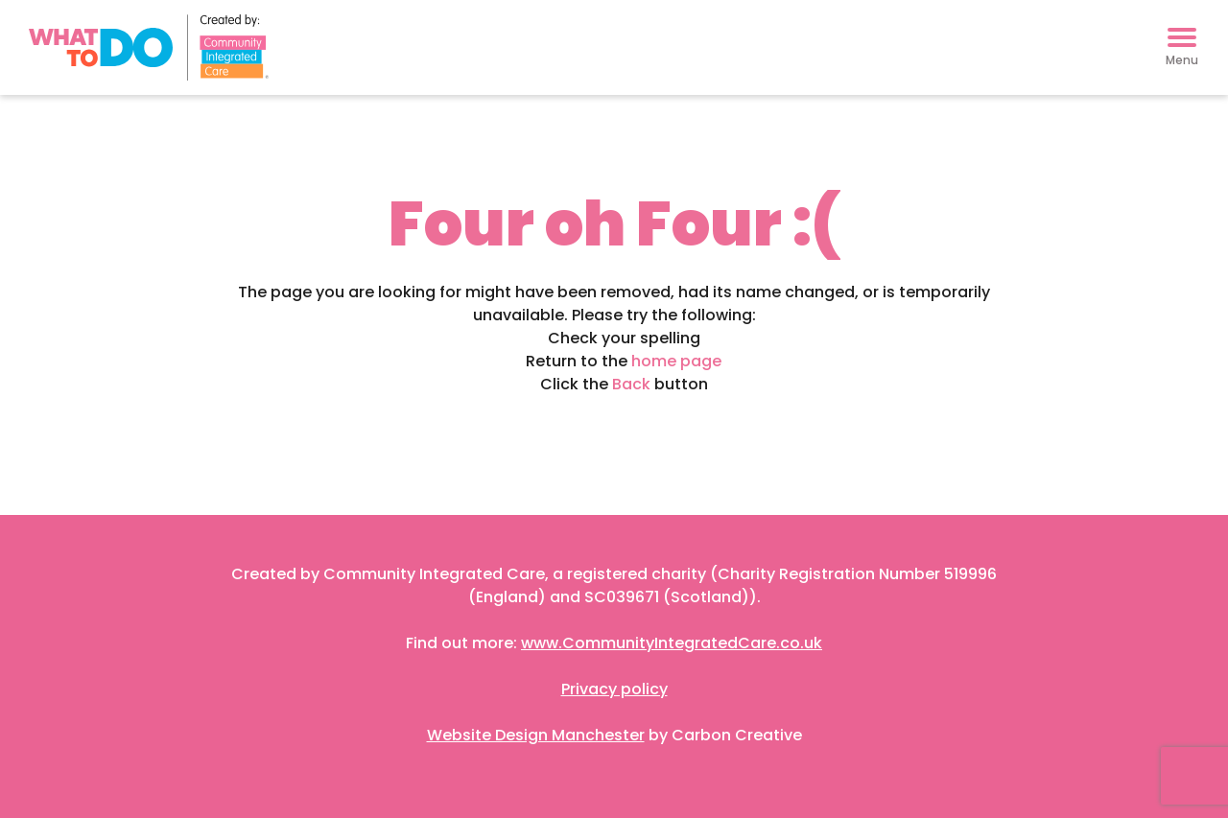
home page (676, 361)
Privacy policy (614, 689)
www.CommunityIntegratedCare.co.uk (671, 643)
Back (631, 384)
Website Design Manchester (536, 735)
